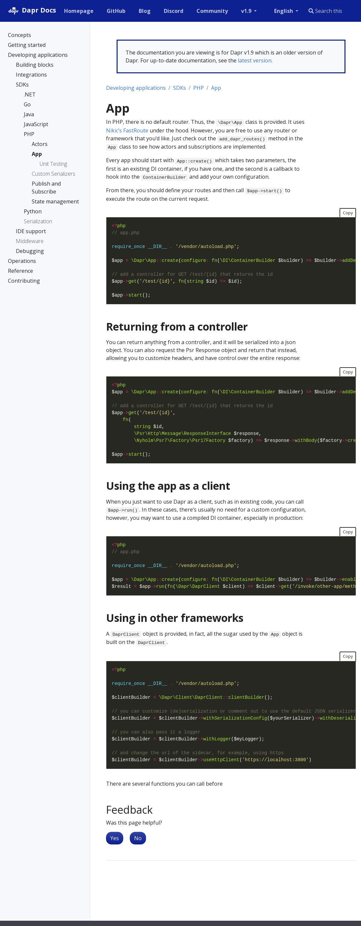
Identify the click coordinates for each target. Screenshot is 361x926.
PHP (198, 87)
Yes (114, 838)
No (138, 838)
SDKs (179, 87)
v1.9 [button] (247, 11)
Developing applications (136, 87)
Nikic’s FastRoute (127, 130)
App (216, 87)
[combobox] (328, 11)
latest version (254, 60)
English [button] (284, 11)
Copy (348, 213)
